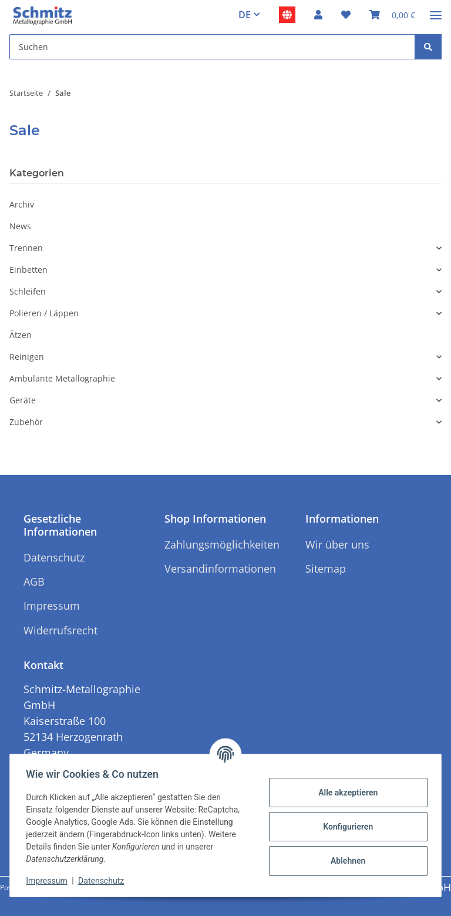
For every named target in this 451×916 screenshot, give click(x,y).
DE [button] (244, 14)
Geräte (22, 400)
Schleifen (27, 291)
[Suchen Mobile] (212, 46)
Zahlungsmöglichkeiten (222, 544)
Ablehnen (345, 860)
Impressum (49, 880)
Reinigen (26, 356)
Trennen (26, 247)
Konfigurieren (345, 826)
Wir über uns (337, 544)
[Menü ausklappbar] (436, 10)
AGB (34, 581)
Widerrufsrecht (60, 630)
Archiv (21, 204)
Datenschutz (104, 880)
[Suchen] (428, 46)
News (20, 226)
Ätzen (20, 334)
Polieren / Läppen (44, 313)
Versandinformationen (220, 568)
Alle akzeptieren (345, 792)
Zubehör (26, 421)
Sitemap (325, 568)
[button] (318, 14)
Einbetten (28, 269)
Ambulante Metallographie (62, 378)
